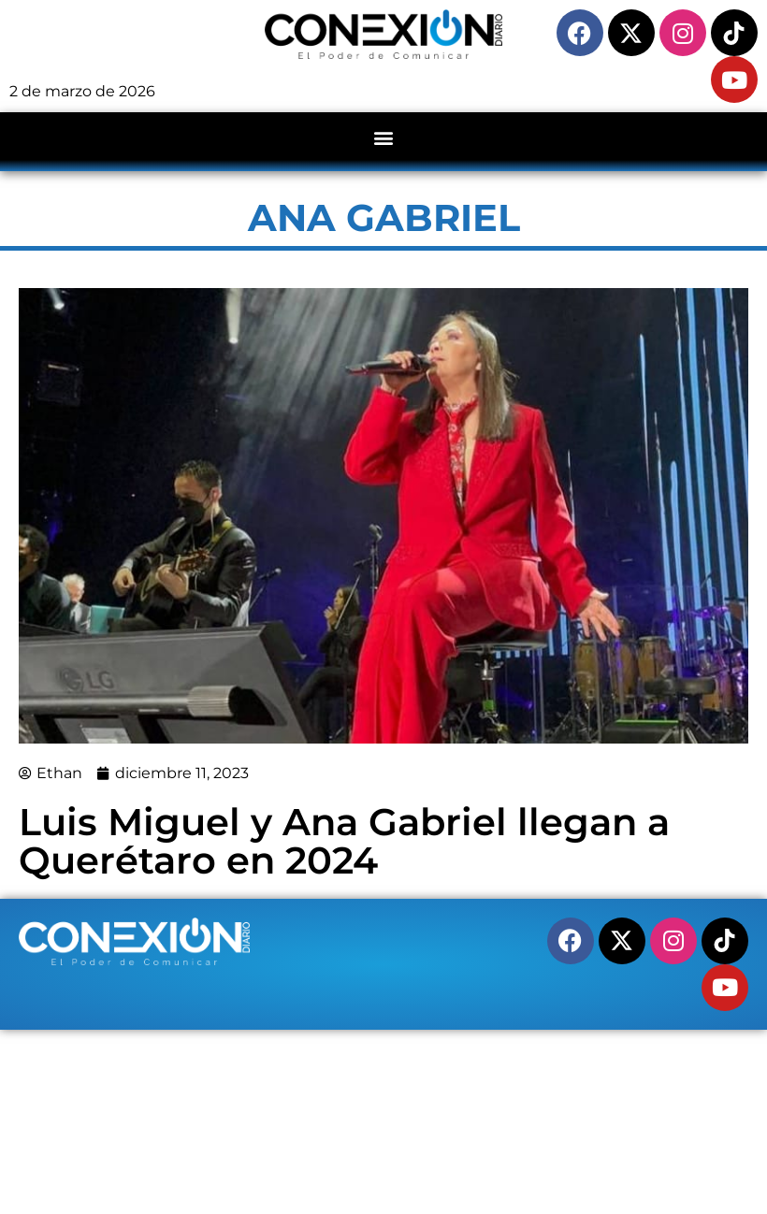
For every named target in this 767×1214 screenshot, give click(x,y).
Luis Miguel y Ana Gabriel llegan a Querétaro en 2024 (344, 841)
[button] (384, 137)
